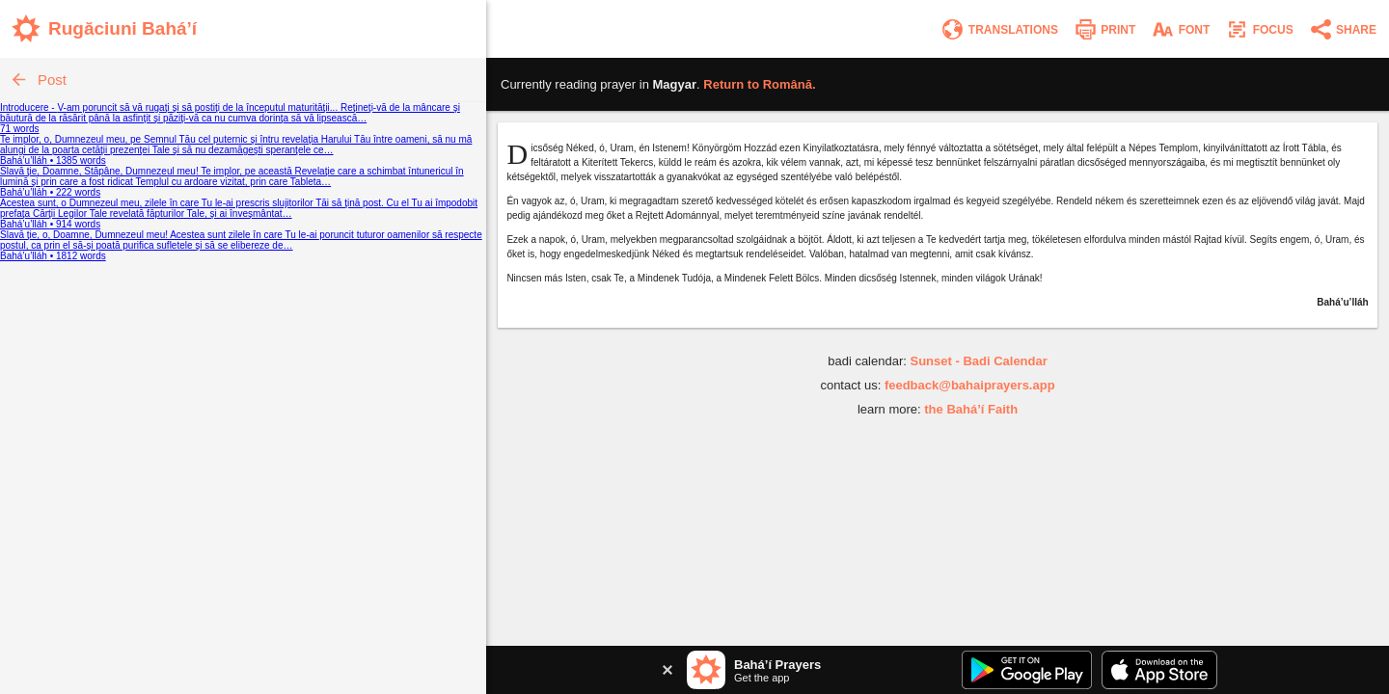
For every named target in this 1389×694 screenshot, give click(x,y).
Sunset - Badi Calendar (978, 361)
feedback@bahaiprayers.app (970, 385)
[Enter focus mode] (1258, 29)
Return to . (759, 84)
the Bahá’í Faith (971, 409)
